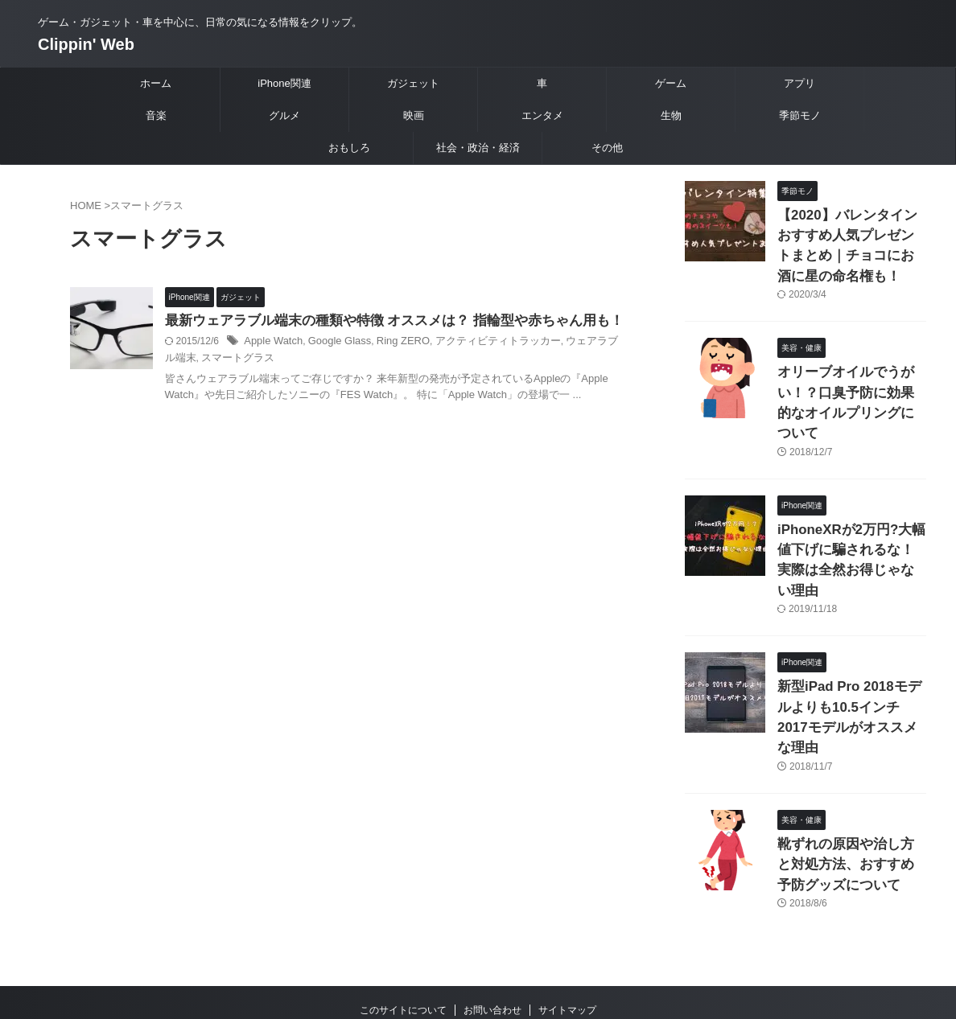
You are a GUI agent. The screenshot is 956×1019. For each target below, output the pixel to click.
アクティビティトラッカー (518, 363)
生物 (671, 115)
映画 (413, 115)
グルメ (284, 115)
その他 (607, 148)
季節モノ (800, 115)
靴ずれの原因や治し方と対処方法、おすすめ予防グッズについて (850, 770)
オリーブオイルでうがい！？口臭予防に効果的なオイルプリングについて (850, 380)
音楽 (156, 115)
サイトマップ (567, 913)
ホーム (155, 83)
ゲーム (670, 83)
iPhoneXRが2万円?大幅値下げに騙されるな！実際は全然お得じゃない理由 (850, 510)
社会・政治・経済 (478, 148)
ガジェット (413, 83)
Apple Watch (309, 363)
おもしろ (349, 148)
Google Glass (371, 363)
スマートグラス (281, 379)
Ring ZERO (430, 363)
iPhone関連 (284, 83)
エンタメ (542, 115)
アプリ (799, 83)
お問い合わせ (492, 913)
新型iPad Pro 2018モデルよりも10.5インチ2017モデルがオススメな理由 (848, 640)
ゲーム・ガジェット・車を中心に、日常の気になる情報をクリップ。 (478, 944)
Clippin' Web (86, 44)
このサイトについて (403, 913)
